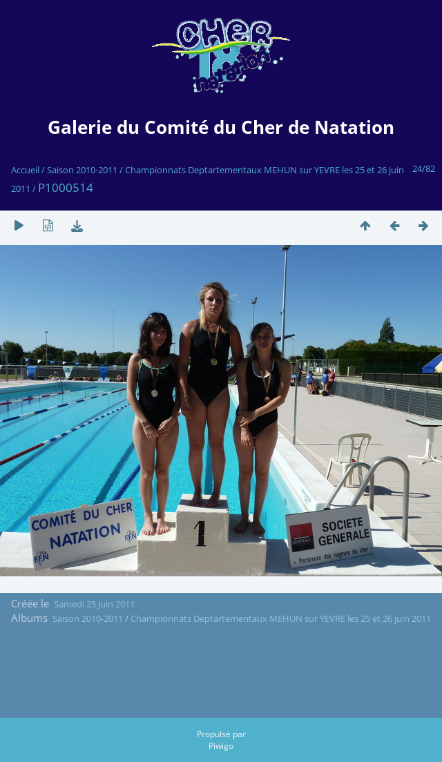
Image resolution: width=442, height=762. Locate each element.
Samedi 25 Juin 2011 (94, 604)
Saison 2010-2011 (82, 170)
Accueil (25, 170)
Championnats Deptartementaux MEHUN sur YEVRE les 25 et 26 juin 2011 (281, 618)
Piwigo (221, 746)
